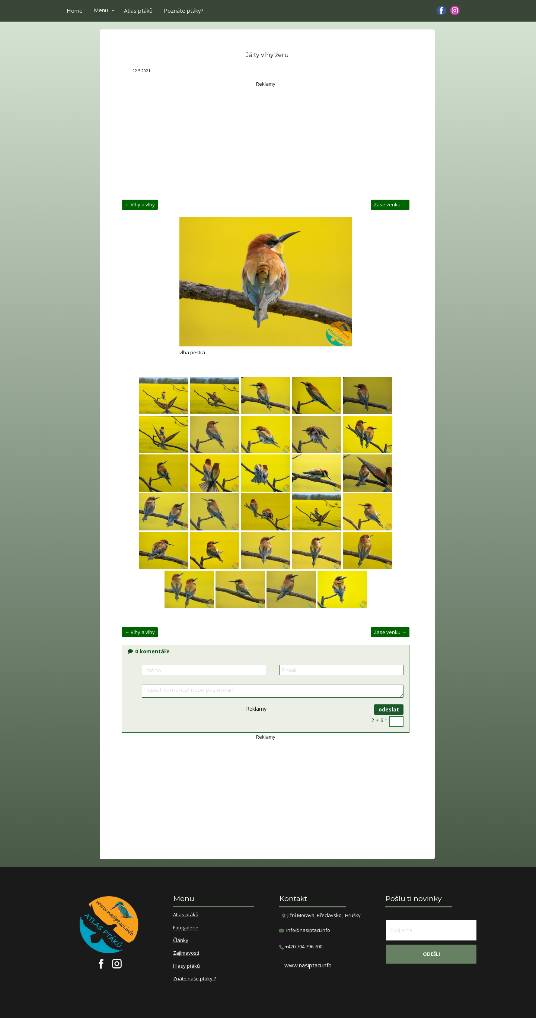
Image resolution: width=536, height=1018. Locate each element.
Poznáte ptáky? (184, 10)
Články (180, 940)
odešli (431, 954)
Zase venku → (390, 204)
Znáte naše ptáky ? (194, 979)
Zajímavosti (186, 953)
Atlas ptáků (138, 10)
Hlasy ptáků (186, 966)
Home (75, 10)
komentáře (149, 651)
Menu (101, 10)
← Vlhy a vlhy (140, 204)
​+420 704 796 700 (300, 946)
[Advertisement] (265, 140)
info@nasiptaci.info (308, 930)
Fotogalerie (185, 928)
